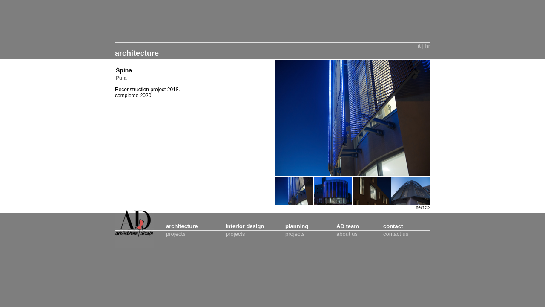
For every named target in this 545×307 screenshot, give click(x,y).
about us (347, 234)
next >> (423, 207)
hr (427, 46)
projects (176, 234)
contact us (395, 234)
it (419, 46)
